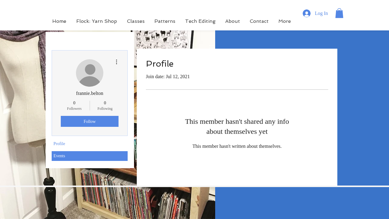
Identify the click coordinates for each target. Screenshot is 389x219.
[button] (339, 13)
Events (59, 156)
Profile (59, 143)
